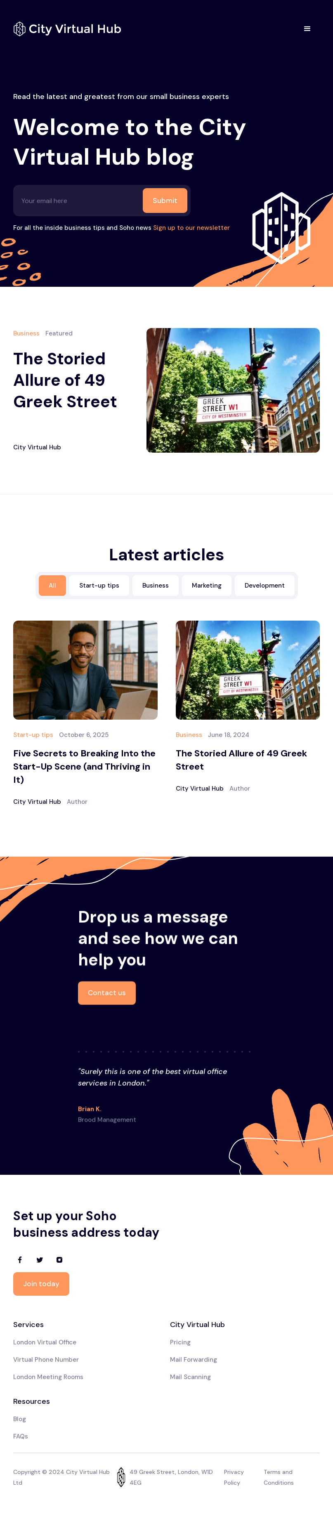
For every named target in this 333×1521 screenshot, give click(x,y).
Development (265, 585)
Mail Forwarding (193, 1360)
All (52, 585)
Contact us (107, 993)
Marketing (207, 585)
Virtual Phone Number (46, 1360)
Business (155, 585)
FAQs (20, 1436)
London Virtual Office (44, 1342)
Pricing (180, 1342)
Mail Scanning (190, 1377)
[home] (67, 29)
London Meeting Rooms (48, 1377)
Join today (41, 1283)
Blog (19, 1419)
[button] (307, 29)
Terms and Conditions (279, 1477)
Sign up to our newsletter (191, 228)
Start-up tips (99, 585)
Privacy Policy (234, 1477)
